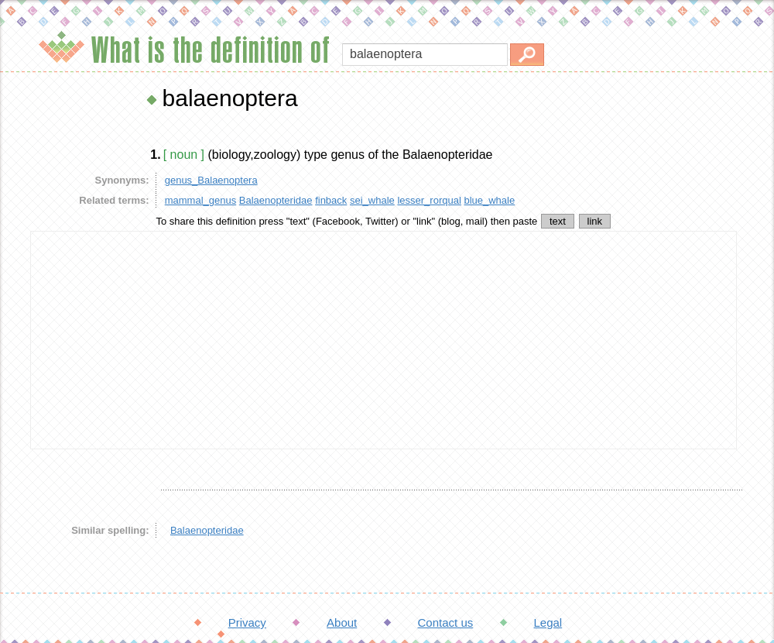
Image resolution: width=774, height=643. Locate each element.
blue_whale (489, 200)
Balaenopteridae (276, 200)
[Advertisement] (383, 340)
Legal (547, 622)
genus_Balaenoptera (211, 180)
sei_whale (372, 200)
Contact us (446, 622)
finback (331, 200)
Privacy (247, 622)
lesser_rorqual (429, 200)
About (342, 622)
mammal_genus (201, 200)
